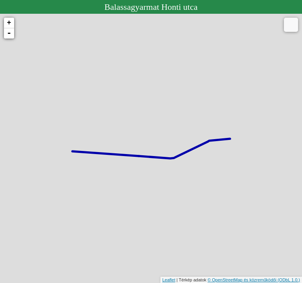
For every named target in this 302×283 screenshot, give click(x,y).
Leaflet (168, 279)
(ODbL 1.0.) (289, 279)
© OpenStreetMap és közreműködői (243, 279)
